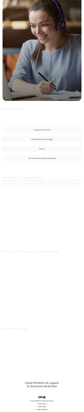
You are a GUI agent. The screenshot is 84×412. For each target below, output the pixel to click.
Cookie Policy (42, 406)
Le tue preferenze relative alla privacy (42, 400)
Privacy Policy (42, 403)
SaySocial (44, 409)
